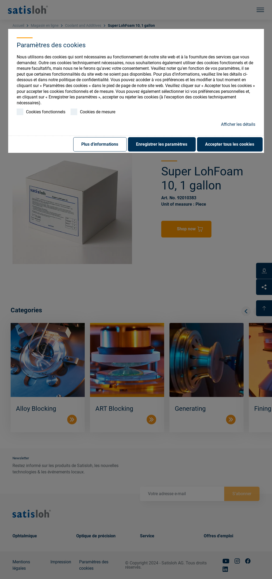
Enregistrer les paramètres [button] (161, 144)
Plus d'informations (99, 144)
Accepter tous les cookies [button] (229, 144)
